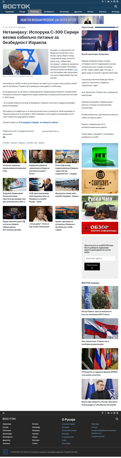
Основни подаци (68, 424)
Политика (35, 12)
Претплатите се (92, 266)
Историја (65, 427)
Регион (91, 12)
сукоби (30, 142)
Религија (65, 434)
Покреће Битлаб (97, 436)
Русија (22, 12)
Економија (64, 12)
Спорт (35, 443)
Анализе (102, 12)
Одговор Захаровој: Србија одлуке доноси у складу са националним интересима (97, 105)
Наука (34, 437)
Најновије (10, 12)
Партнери (95, 424)
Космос (35, 434)
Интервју (36, 427)
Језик (64, 440)
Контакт (94, 427)
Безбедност (49, 12)
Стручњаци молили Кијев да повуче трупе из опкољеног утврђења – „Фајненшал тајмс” (98, 82)
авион (42, 142)
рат (36, 142)
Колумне (36, 430)
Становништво (68, 437)
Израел (21, 142)
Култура (35, 440)
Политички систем (69, 430)
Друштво (78, 12)
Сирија (13, 142)
